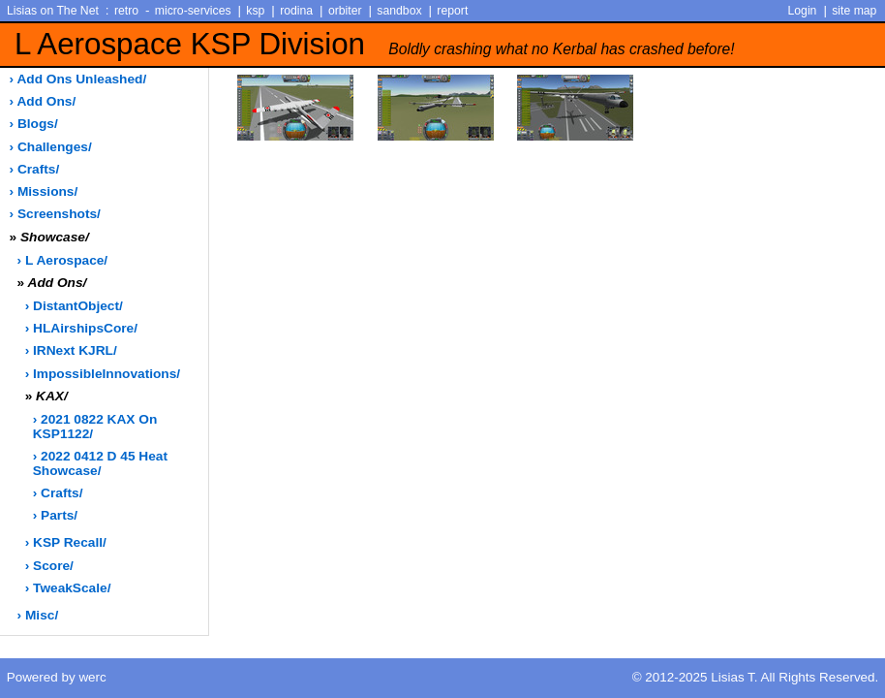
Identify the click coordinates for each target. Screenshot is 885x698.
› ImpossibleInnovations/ (102, 373)
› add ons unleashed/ (78, 79)
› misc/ (38, 615)
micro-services (193, 10)
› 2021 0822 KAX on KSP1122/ (95, 426)
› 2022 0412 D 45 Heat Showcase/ (100, 463)
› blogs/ (34, 123)
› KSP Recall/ (66, 542)
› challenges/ (51, 147)
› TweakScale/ (68, 588)
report (452, 10)
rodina (296, 10)
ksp (255, 10)
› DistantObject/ (74, 306)
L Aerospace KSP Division (375, 44)
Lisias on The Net (53, 10)
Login (802, 10)
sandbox (399, 10)
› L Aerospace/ (62, 260)
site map (854, 10)
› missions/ (44, 191)
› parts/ (55, 515)
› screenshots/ (55, 213)
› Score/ (49, 565)
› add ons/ (43, 101)
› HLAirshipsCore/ (81, 328)
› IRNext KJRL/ (71, 350)
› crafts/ (35, 169)
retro (126, 10)
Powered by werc (57, 677)
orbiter (345, 10)
